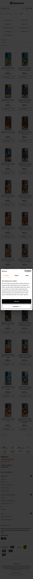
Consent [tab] (6, 275)
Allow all (16, 301)
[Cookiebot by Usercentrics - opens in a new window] (24, 271)
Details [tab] (16, 275)
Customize (16, 306)
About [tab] (27, 275)
